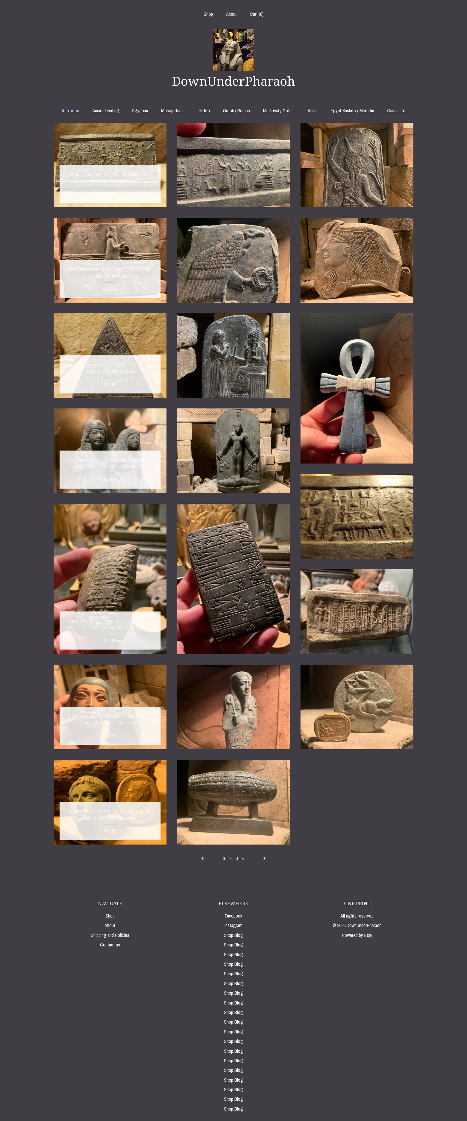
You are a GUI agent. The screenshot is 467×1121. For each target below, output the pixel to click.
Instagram (233, 925)
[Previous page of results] (203, 858)
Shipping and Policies (110, 935)
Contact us (110, 944)
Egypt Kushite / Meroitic (352, 110)
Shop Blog (233, 935)
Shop (208, 14)
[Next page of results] (264, 858)
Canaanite (396, 110)
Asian (312, 110)
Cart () (257, 14)
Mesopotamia (173, 110)
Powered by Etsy (357, 935)
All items (70, 110)
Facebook (233, 915)
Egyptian (140, 110)
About (231, 14)
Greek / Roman (236, 110)
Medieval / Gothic (279, 110)
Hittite (204, 110)
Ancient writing (105, 110)
